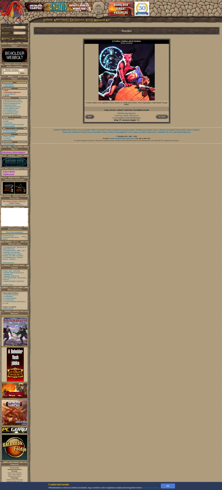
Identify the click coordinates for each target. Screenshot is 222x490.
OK (167, 486)
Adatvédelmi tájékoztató (182, 132)
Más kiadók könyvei (11, 101)
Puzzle (108, 130)
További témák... (8, 285)
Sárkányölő (101, 130)
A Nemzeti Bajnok (10, 298)
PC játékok (8, 110)
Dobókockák (8, 113)
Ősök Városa (77, 130)
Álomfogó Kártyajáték (144, 130)
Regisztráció (151, 132)
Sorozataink (8, 123)
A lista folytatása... (9, 263)
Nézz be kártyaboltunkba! (14, 232)
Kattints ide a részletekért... (14, 205)
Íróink (6, 121)
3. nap (6, 303)
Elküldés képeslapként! (127, 113)
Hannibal (7, 274)
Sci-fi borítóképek (10, 132)
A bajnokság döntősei (11, 294)
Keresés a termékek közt (12, 115)
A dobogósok (8, 296)
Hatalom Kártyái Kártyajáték (123, 130)
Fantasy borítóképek (11, 130)
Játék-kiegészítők (10, 107)
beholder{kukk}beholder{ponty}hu (121, 138)
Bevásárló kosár (9, 144)
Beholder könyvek (10, 100)
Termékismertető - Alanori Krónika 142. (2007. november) (13, 254)
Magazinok (8, 105)
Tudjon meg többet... (151, 488)
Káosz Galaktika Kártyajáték (164, 130)
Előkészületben (9, 86)
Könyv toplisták (9, 136)
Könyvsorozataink (93, 132)
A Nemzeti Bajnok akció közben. (15, 301)
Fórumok (7, 138)
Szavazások (8, 140)
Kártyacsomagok (10, 103)
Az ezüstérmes (9, 300)
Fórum (104, 132)
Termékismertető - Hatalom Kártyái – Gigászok (13, 258)
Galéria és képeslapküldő (117, 132)
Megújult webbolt (10, 276)
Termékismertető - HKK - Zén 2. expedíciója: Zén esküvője (14, 251)
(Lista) (19, 100)
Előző (89, 117)
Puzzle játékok (9, 108)
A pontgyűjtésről (9, 94)
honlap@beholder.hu (15, 469)
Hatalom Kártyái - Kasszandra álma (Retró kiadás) (11, 237)
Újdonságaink (8, 84)
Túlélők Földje (65, 130)
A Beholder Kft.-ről (164, 132)
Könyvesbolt (180, 130)
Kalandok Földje (89, 130)
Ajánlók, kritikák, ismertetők (14, 124)
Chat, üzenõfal (9, 119)
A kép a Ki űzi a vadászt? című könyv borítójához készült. (126, 110)
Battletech (76, 132)
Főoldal (56, 130)
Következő (161, 117)
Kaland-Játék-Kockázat (12, 272)
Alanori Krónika (193, 130)
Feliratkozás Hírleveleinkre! (14, 152)
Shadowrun (67, 132)
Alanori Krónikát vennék (12, 281)
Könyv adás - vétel (10, 271)
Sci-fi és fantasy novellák (137, 132)
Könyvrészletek (9, 126)
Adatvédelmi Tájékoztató (9, 172)
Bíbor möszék (8, 308)
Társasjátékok (9, 112)
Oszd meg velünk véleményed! (126, 115)
